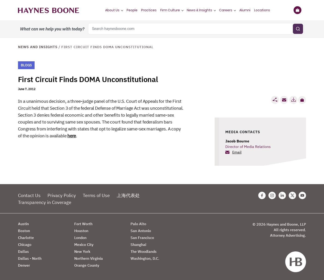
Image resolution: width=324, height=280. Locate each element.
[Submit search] (298, 29)
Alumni (244, 10)
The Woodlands (144, 251)
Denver (24, 265)
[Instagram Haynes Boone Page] (272, 195)
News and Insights (37, 47)
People (132, 10)
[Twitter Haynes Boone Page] (292, 195)
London (80, 237)
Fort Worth (83, 223)
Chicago (24, 244)
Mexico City (83, 244)
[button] (302, 100)
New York (82, 251)
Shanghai (138, 244)
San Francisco (142, 237)
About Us (112, 10)
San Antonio (141, 230)
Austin (23, 223)
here (71, 136)
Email (236, 152)
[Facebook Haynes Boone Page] (262, 195)
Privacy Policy (62, 195)
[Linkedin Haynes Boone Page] (282, 195)
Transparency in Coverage (44, 202)
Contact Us (29, 195)
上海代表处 (128, 195)
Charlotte (26, 237)
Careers (225, 10)
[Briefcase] (297, 10)
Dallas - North (30, 258)
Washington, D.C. (145, 258)
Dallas (23, 251)
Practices (149, 10)
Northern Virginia (88, 258)
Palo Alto (138, 223)
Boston (24, 230)
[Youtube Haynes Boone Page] (302, 195)
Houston (81, 230)
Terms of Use (96, 195)
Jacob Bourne (237, 141)
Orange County (86, 265)
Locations (262, 10)
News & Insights (199, 10)
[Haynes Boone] (48, 10)
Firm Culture (170, 10)
